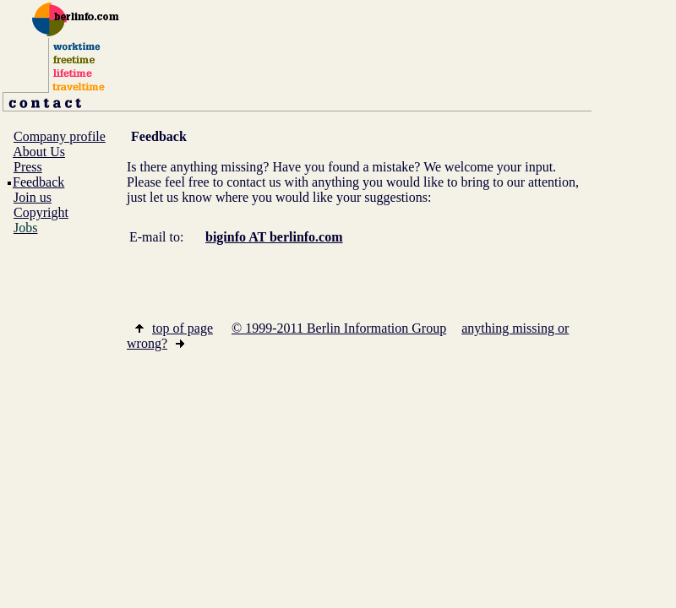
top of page (174, 328)
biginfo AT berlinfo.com (274, 237)
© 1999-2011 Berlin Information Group (339, 328)
